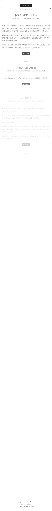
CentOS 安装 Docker (26, 66)
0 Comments (37, 17)
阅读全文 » (26, 52)
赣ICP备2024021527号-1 (26, 501)
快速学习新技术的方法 (26, 14)
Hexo (21, 506)
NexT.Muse (26, 506)
